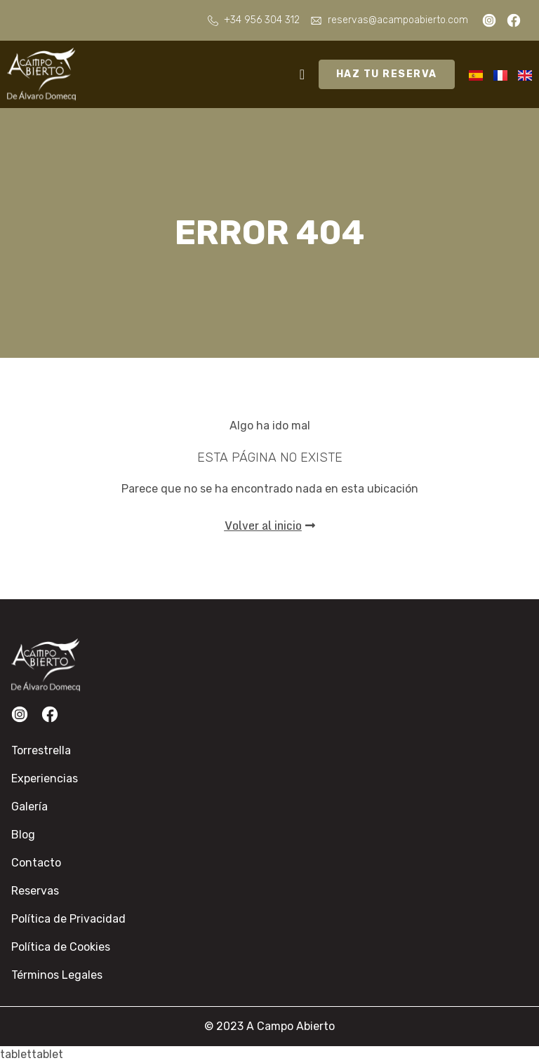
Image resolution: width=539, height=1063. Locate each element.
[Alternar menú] (302, 74)
